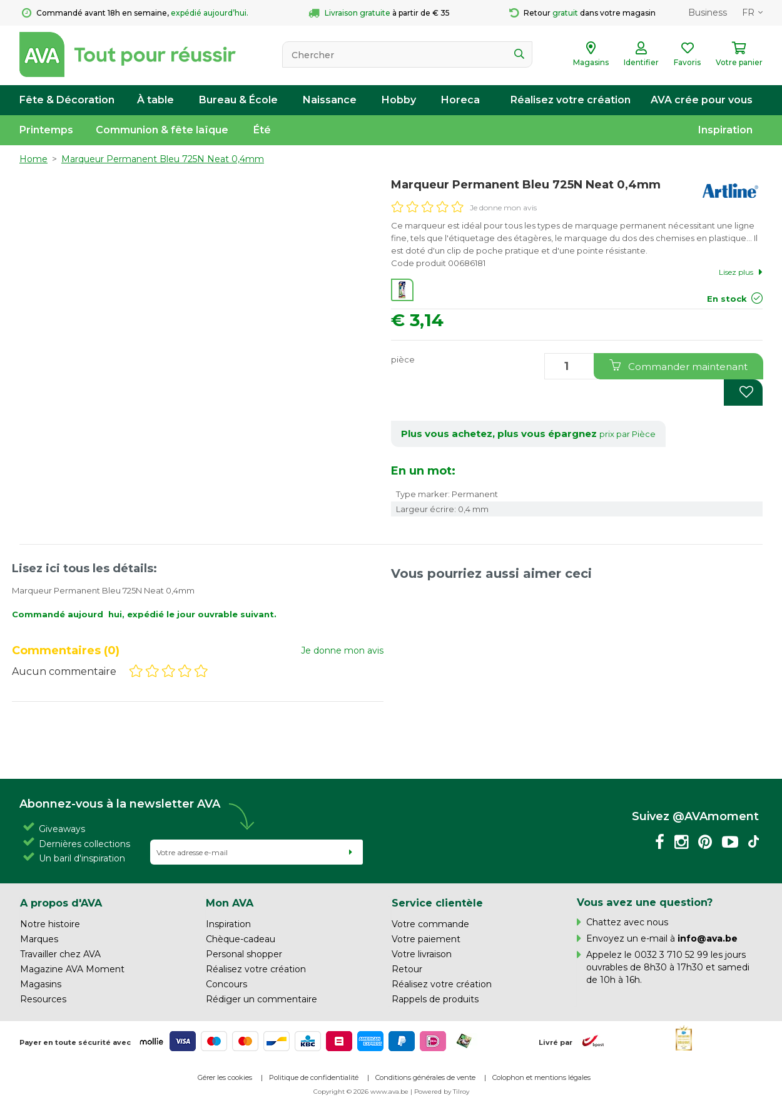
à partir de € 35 (379, 13)
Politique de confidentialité (313, 1077)
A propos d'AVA (61, 903)
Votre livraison (422, 954)
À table (155, 100)
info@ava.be (708, 938)
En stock (727, 299)
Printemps (46, 130)
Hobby (399, 100)
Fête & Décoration (66, 100)
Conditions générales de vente (425, 1077)
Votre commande (430, 924)
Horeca (460, 100)
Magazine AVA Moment (72, 969)
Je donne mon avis (503, 207)
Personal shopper (244, 954)
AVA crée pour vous (702, 100)
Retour (407, 969)
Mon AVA (229, 903)
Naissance (330, 100)
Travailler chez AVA (60, 954)
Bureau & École (238, 100)
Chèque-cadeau (240, 939)
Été (262, 130)
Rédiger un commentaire (261, 999)
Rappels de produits (435, 999)
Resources (43, 999)
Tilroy (461, 1091)
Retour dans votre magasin (582, 13)
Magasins (40, 984)
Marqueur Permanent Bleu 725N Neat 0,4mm (162, 159)
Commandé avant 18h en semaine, (135, 13)
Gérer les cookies (225, 1077)
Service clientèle (437, 903)
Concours (226, 984)
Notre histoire (50, 924)
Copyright (329, 1091)
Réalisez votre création (570, 100)
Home (33, 159)
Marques (39, 939)
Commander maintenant (678, 366)
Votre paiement (426, 939)
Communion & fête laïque (162, 130)
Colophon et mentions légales (541, 1077)
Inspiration (725, 130)
